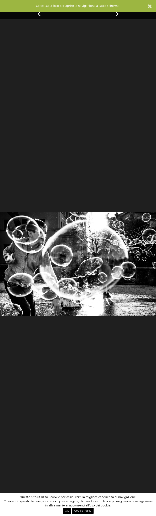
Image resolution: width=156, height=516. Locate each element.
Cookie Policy (82, 511)
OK (67, 511)
